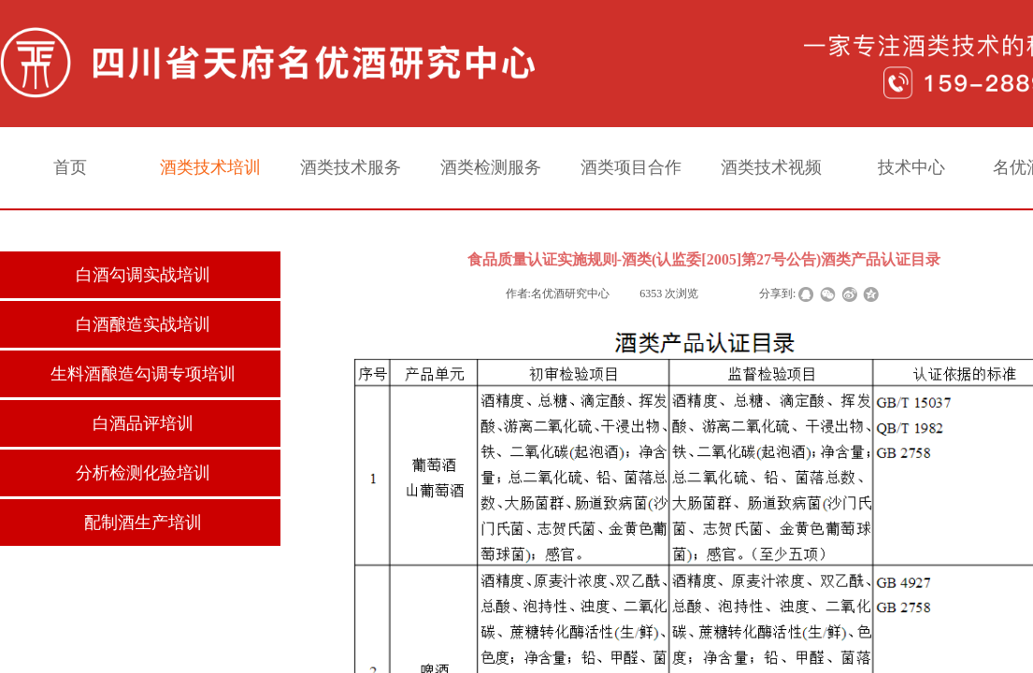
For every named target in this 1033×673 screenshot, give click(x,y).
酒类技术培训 (210, 167)
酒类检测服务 (490, 167)
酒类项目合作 (631, 167)
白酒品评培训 (143, 423)
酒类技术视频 (771, 167)
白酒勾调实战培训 (143, 274)
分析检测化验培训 (143, 473)
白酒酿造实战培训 (143, 324)
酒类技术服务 (350, 167)
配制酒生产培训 (143, 522)
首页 (70, 167)
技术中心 (911, 167)
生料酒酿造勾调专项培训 (143, 374)
